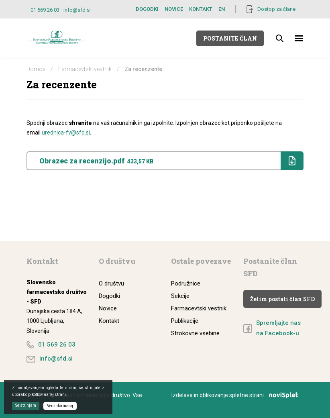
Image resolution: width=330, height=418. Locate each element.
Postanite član (230, 38)
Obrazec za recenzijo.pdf (171, 160)
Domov (35, 69)
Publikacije (184, 320)
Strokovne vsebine (195, 333)
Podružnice (185, 283)
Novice (174, 9)
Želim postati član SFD (282, 299)
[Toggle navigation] (299, 38)
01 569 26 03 (45, 10)
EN (221, 9)
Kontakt (200, 9)
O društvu (111, 283)
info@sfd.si (77, 10)
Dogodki (147, 9)
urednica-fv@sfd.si (66, 132)
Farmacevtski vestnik (85, 69)
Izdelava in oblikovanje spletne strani (237, 395)
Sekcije (180, 296)
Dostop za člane (276, 9)
